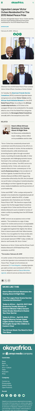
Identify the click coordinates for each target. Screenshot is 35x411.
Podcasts (5, 372)
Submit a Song (7, 385)
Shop (3, 374)
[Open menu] (2, 2)
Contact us (6, 381)
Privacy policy (6, 383)
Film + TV (5, 365)
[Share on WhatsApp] (20, 34)
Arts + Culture (6, 368)
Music (4, 363)
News (4, 361)
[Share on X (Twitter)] (17, 34)
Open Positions (7, 387)
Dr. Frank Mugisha (14, 265)
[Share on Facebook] (14, 34)
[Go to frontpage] (17, 2)
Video (4, 370)
